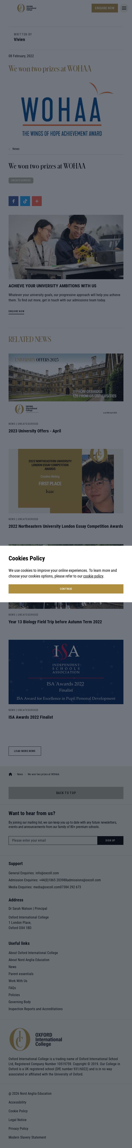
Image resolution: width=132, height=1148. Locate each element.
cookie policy (93, 576)
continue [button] (66, 588)
